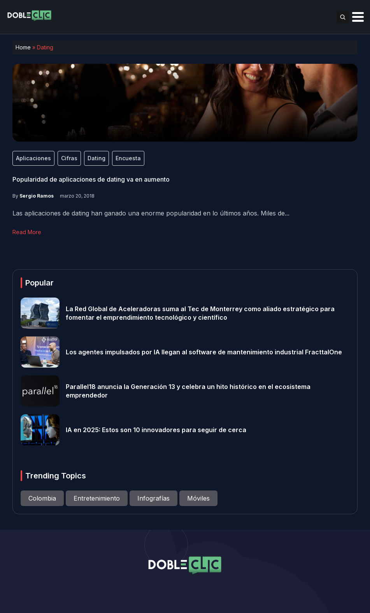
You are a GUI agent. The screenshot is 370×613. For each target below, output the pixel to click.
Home (23, 47)
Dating (96, 158)
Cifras (69, 158)
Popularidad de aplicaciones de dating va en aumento (91, 179)
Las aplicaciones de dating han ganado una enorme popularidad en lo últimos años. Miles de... (150, 213)
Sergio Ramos (36, 196)
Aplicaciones (33, 158)
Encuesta (128, 158)
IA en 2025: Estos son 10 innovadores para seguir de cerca (156, 430)
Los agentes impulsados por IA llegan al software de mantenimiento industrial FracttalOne (204, 352)
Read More (26, 232)
